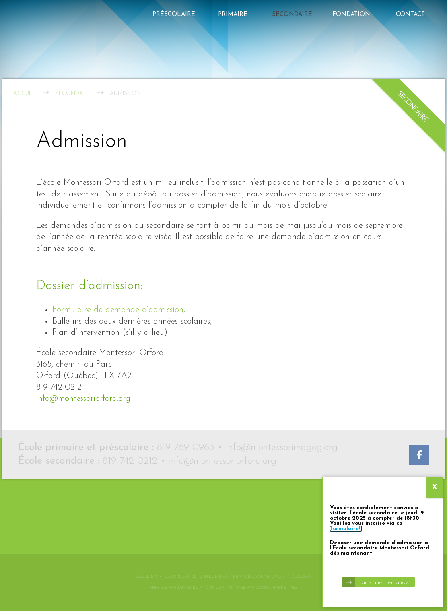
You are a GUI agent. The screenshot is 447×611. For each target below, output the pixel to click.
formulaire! (346, 207)
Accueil (25, 93)
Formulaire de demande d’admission (117, 310)
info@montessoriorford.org (83, 398)
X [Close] (435, 166)
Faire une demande (383, 261)
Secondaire (292, 15)
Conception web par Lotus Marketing (251, 588)
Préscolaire (173, 15)
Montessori (49, 507)
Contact (410, 15)
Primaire (232, 15)
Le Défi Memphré (55, 528)
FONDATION (351, 15)
